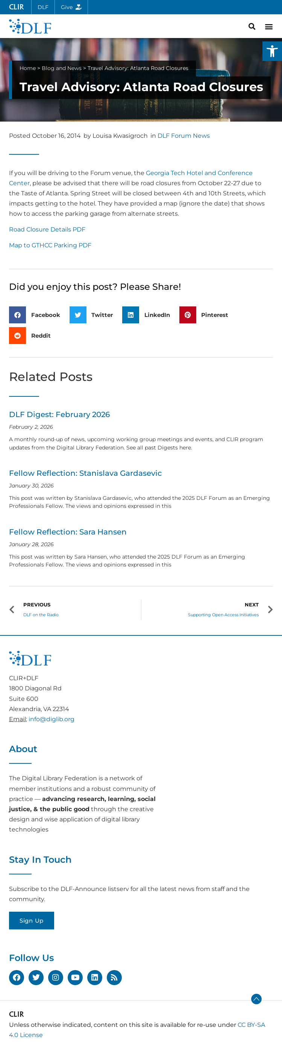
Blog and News (62, 68)
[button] (272, 51)
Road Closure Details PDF (47, 229)
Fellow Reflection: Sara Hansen (68, 531)
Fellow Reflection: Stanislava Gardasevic (85, 473)
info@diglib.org (51, 719)
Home (28, 68)
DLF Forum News (184, 135)
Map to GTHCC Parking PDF (50, 245)
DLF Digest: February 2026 (59, 414)
